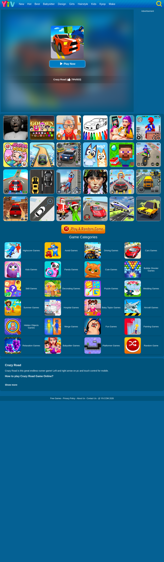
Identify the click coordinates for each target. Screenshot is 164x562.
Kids (93, 4)
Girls (72, 4)
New (21, 4)
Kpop (103, 4)
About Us (81, 398)
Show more (11, 385)
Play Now (67, 64)
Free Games (55, 398)
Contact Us (91, 398)
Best (37, 4)
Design (62, 4)
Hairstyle (83, 4)
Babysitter (49, 4)
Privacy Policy (69, 398)
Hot (29, 4)
